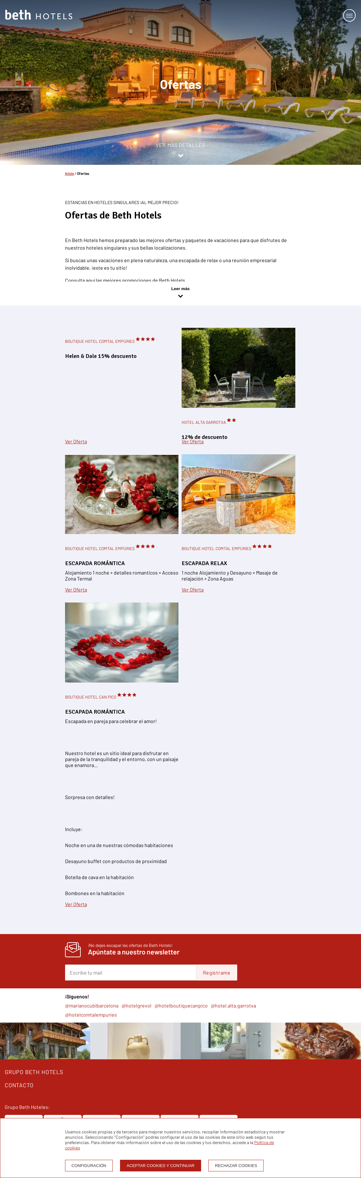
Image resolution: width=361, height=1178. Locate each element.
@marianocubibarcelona (91, 1005)
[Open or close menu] (349, 15)
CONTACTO (19, 1085)
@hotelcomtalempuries (91, 1015)
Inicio (69, 173)
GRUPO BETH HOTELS (34, 1071)
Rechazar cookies (236, 1165)
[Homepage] (38, 15)
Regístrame (217, 972)
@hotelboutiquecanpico (181, 1005)
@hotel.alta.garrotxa (233, 1005)
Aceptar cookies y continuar (160, 1165)
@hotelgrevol (136, 1005)
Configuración (89, 1165)
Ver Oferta (76, 441)
